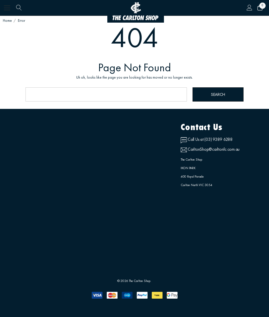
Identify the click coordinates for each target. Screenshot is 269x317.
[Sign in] (249, 8)
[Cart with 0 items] (260, 8)
